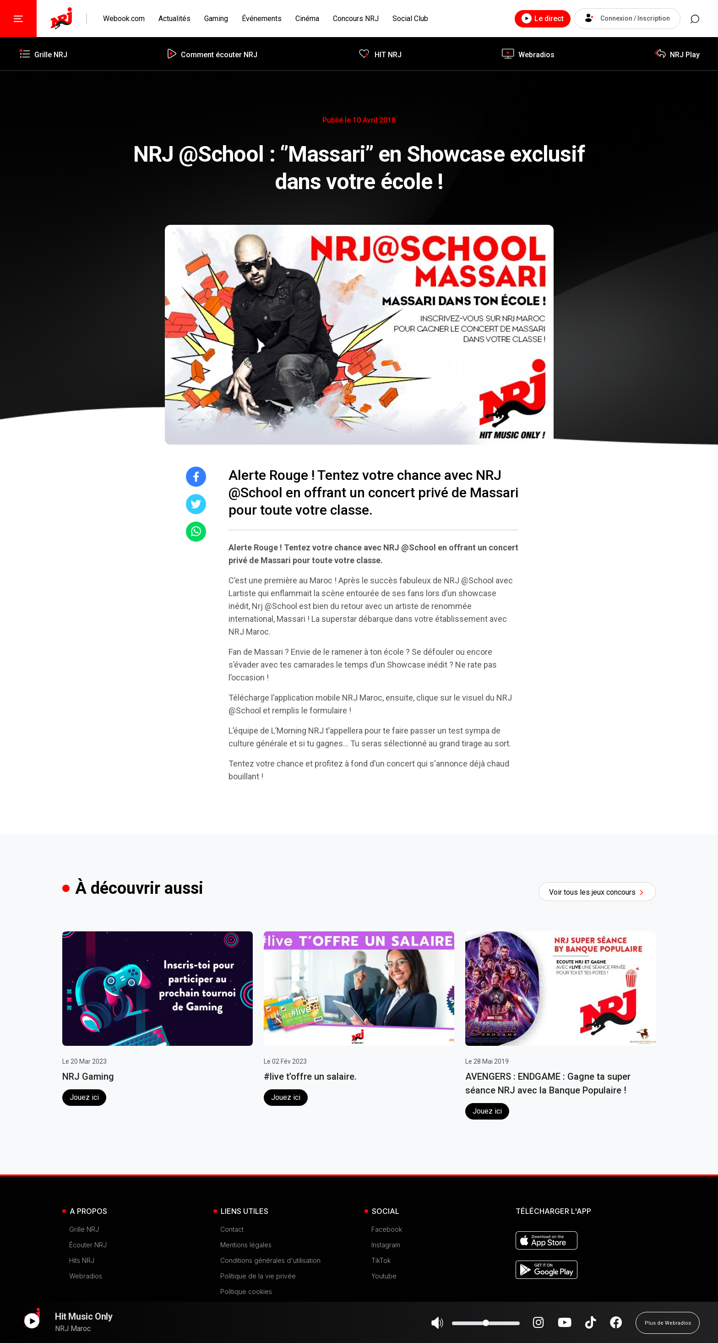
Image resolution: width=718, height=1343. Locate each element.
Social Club (410, 18)
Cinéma (307, 18)
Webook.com (124, 18)
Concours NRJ (356, 18)
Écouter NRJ (88, 1245)
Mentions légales (246, 1245)
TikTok (381, 1260)
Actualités (174, 18)
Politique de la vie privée (258, 1276)
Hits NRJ (81, 1260)
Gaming (216, 18)
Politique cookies (246, 1291)
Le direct (539, 18)
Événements (262, 18)
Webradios (85, 1276)
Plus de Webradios (668, 1327)
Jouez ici (84, 1097)
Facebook (386, 1229)
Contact (232, 1229)
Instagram (385, 1245)
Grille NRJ (84, 1229)
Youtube (384, 1276)
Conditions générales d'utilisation (270, 1260)
